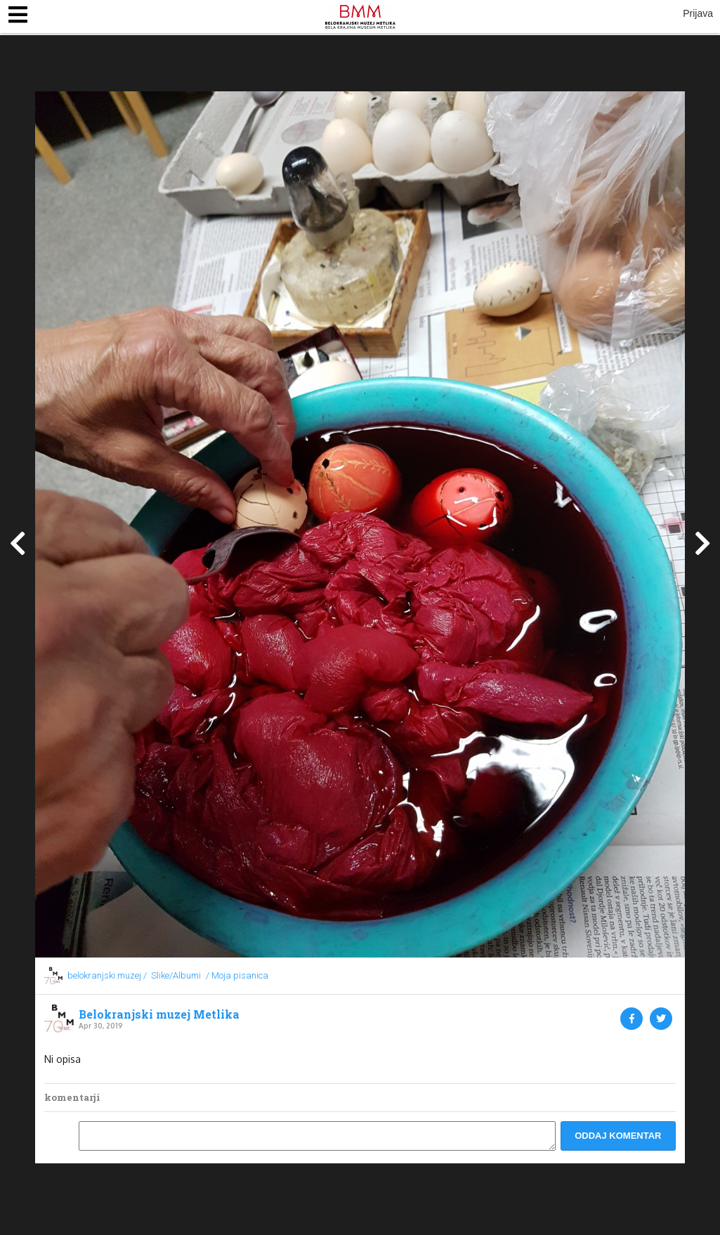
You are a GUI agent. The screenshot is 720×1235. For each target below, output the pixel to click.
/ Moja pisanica (237, 975)
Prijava (698, 13)
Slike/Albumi (176, 975)
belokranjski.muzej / (107, 975)
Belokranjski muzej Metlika (159, 1014)
